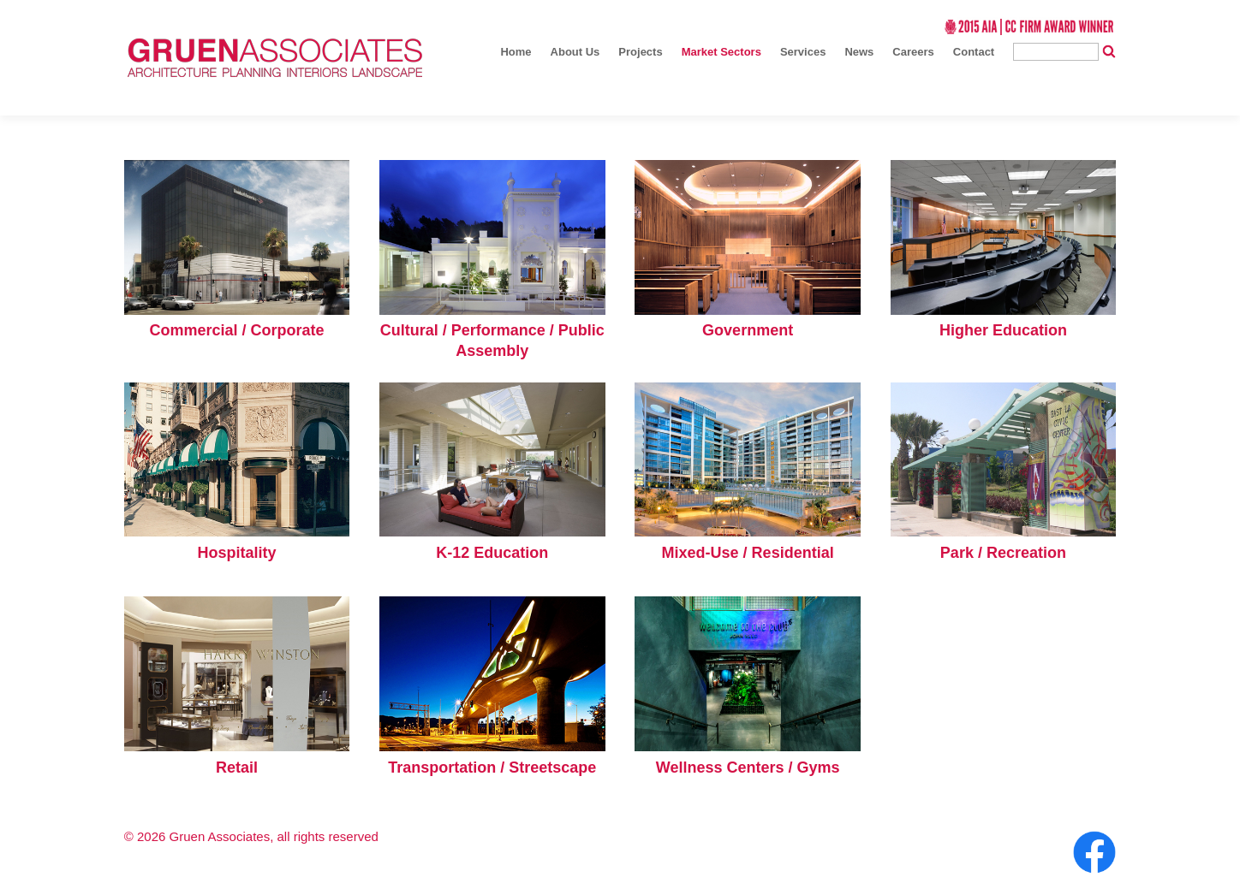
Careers (912, 51)
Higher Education (1003, 330)
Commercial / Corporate (237, 330)
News (858, 51)
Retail (237, 767)
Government (747, 330)
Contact (973, 51)
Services (803, 51)
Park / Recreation (1003, 552)
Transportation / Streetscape (492, 767)
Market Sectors (721, 51)
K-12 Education (492, 552)
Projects (640, 51)
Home (515, 51)
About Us (575, 51)
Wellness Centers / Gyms (748, 767)
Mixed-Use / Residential (748, 552)
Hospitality (237, 552)
